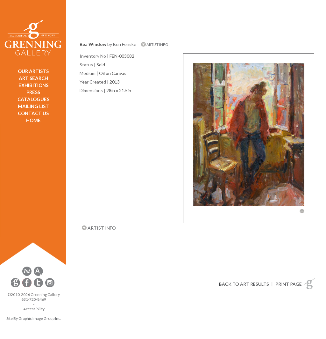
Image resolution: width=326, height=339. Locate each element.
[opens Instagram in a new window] (50, 286)
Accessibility (34, 308)
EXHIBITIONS (33, 85)
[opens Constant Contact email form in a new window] (16, 286)
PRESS (33, 92)
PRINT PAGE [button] (288, 284)
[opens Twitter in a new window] (39, 286)
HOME (33, 120)
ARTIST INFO (154, 44)
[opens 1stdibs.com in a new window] (27, 274)
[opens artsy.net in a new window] (38, 274)
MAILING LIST (33, 106)
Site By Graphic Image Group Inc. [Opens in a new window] (33, 318)
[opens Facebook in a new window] (27, 286)
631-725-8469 (33, 299)
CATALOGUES (33, 99)
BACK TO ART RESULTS (244, 284)
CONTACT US (33, 113)
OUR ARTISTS (33, 71)
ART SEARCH (33, 78)
